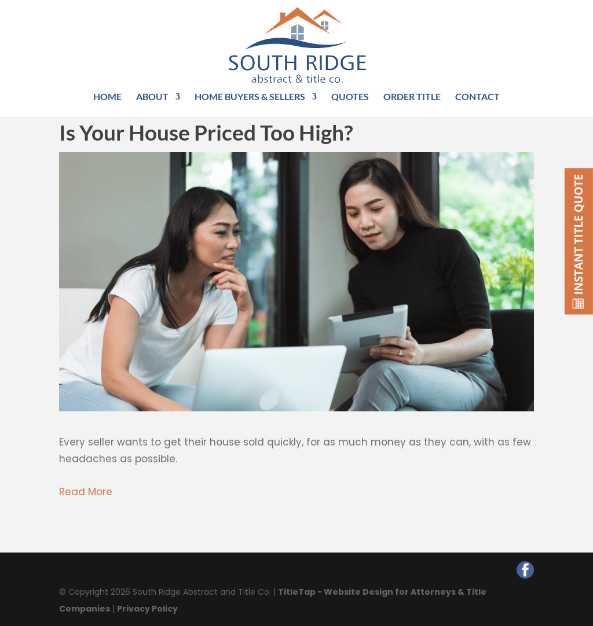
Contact (477, 97)
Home (107, 97)
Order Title (412, 97)
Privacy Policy (147, 608)
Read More (85, 492)
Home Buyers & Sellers (250, 97)
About (152, 97)
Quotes (350, 97)
